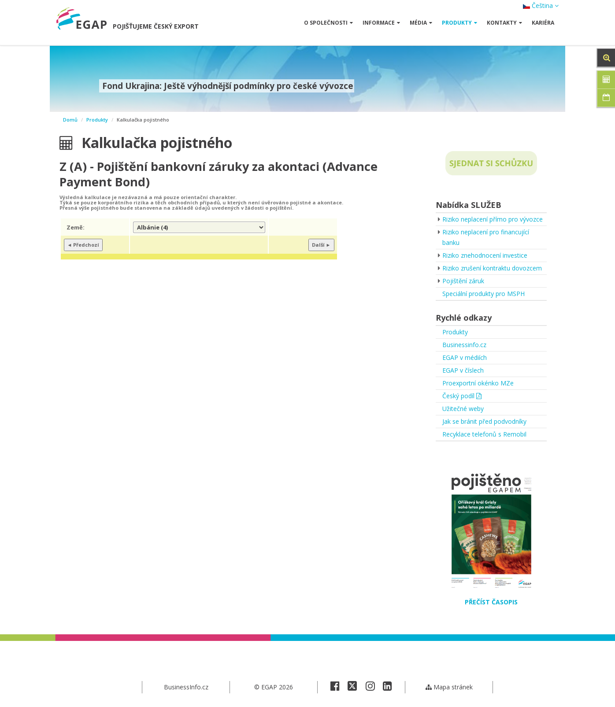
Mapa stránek (449, 687)
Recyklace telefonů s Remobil (484, 434)
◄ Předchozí (83, 244)
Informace (381, 22)
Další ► (321, 244)
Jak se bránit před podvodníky (484, 421)
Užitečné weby (463, 408)
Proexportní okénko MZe (478, 383)
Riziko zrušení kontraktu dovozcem (492, 268)
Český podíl (462, 396)
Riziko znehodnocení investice (484, 255)
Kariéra (543, 22)
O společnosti (328, 22)
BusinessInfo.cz (186, 687)
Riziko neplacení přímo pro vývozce (492, 219)
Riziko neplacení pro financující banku (485, 237)
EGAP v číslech (463, 370)
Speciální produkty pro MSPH (483, 293)
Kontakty (504, 22)
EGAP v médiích (464, 357)
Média (421, 22)
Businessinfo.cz (464, 345)
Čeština (541, 5)
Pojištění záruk (463, 281)
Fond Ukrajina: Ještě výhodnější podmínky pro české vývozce (226, 86)
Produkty (459, 22)
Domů (70, 119)
